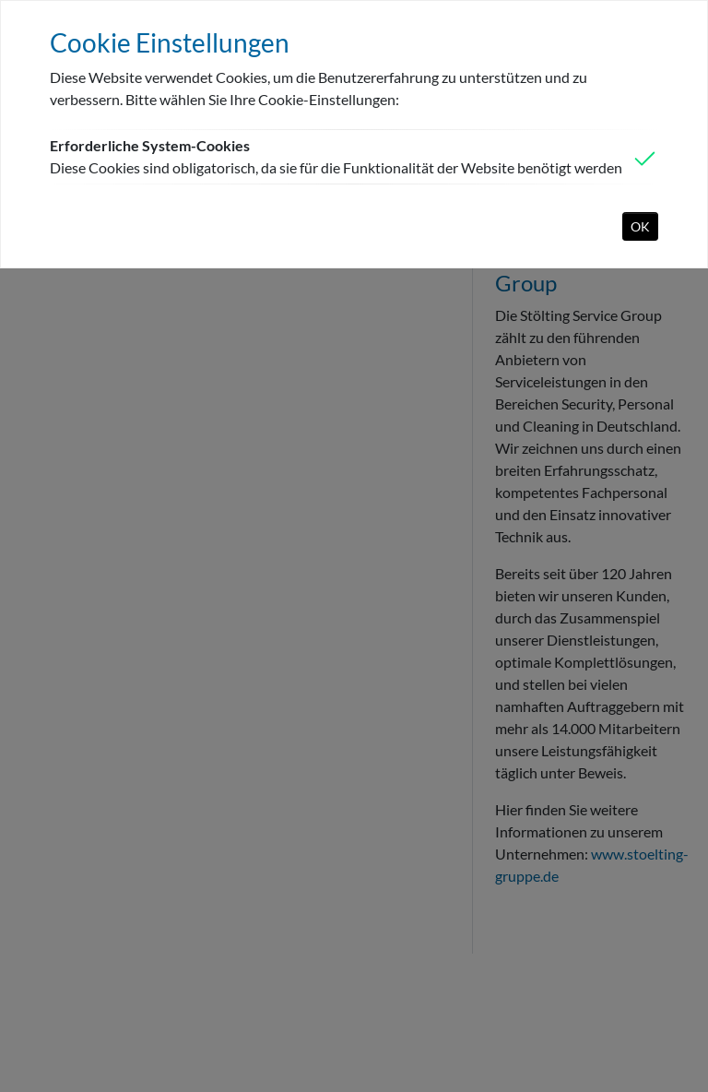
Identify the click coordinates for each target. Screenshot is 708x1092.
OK (640, 226)
